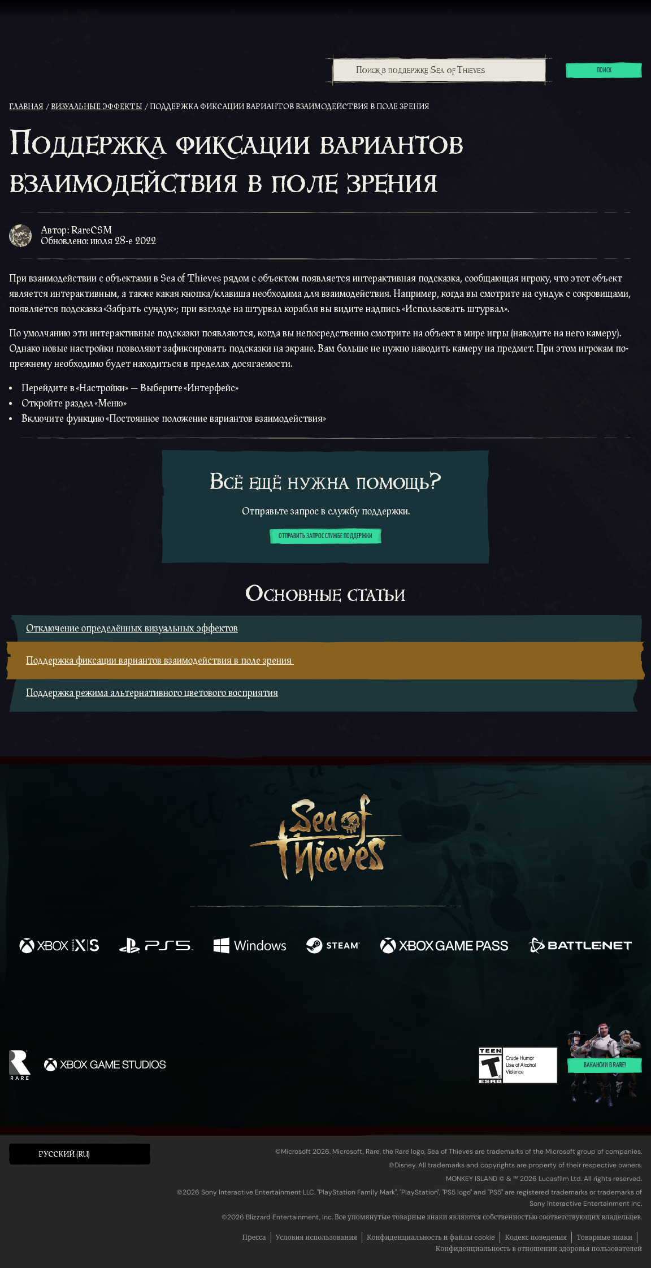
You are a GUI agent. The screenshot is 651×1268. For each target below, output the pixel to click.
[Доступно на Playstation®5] (156, 946)
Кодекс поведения (536, 1237)
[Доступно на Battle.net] (580, 946)
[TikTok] (403, 993)
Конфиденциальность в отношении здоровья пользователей (539, 1248)
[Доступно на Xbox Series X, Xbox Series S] (59, 946)
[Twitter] (241, 993)
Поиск (604, 70)
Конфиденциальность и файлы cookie (431, 1237)
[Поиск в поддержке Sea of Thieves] (439, 70)
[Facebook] (212, 992)
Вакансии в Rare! (605, 1066)
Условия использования (316, 1237)
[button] (79, 1154)
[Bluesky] (434, 995)
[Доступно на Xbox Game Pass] (444, 946)
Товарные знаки (604, 1237)
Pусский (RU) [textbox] (64, 1154)
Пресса (254, 1237)
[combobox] (439, 70)
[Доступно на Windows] (250, 946)
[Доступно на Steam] (333, 946)
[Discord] (371, 995)
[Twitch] (275, 993)
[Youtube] (323, 993)
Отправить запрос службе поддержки (325, 536)
